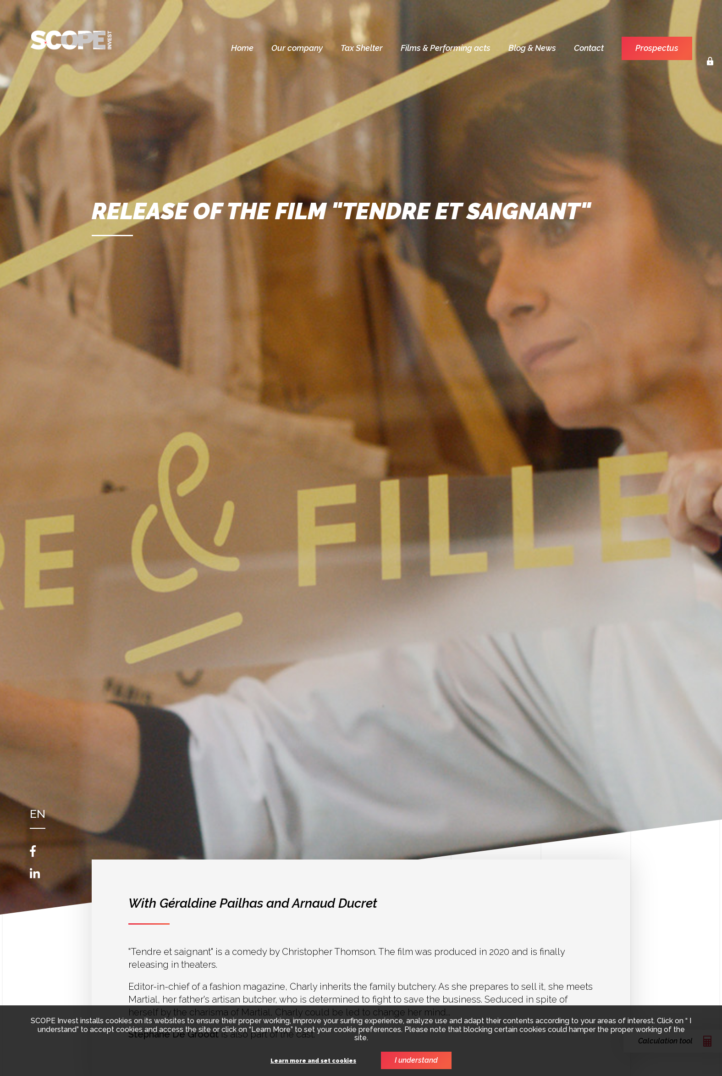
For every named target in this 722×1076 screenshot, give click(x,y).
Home (242, 48)
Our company (297, 48)
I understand (416, 1060)
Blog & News (532, 48)
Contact (589, 48)
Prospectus (656, 48)
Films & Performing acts (446, 48)
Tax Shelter (362, 48)
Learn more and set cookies (313, 1061)
